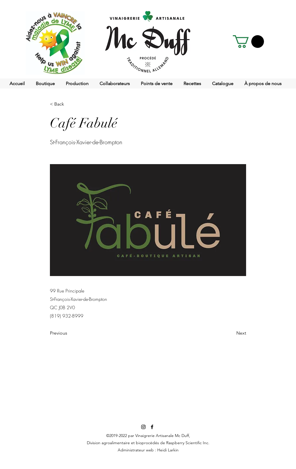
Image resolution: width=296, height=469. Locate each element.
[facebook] (152, 427)
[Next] (231, 333)
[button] (248, 41)
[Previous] (69, 333)
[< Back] (69, 104)
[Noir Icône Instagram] (143, 427)
